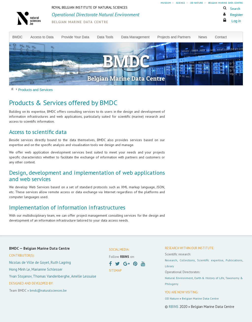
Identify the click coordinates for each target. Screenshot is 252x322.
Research (171, 260)
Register (236, 15)
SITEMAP (115, 270)
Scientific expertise (210, 260)
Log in (236, 21)
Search (235, 8)
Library (169, 266)
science (180, 2)
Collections (187, 260)
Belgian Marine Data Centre (200, 298)
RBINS (173, 306)
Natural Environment (179, 278)
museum (166, 2)
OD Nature (172, 298)
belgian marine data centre (225, 2)
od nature (196, 2)
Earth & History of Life (209, 278)
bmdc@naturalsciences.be (48, 290)
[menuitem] (19, 37)
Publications (234, 260)
